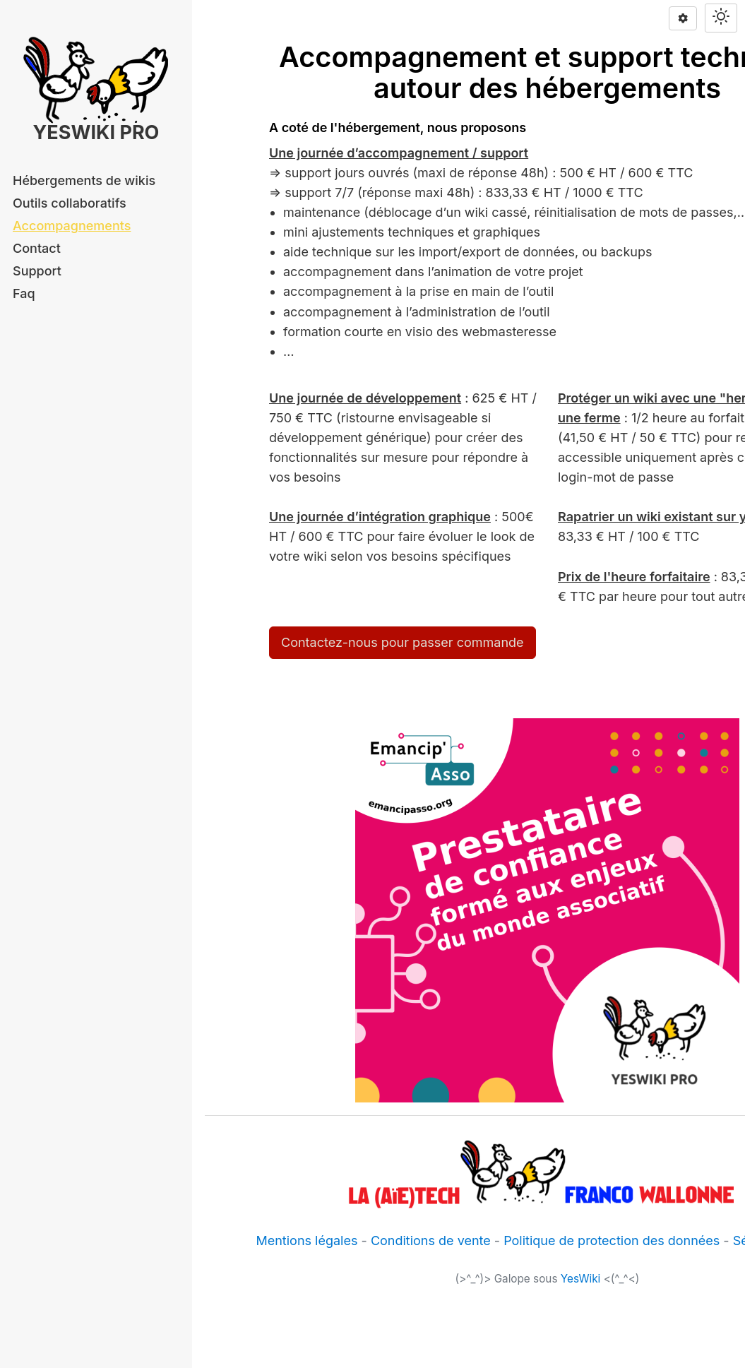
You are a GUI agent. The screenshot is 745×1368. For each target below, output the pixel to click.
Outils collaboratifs (69, 203)
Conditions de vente (431, 1240)
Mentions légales (306, 1240)
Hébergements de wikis (84, 180)
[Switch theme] (721, 18)
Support (37, 270)
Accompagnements (72, 225)
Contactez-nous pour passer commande (402, 642)
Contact (37, 248)
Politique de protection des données (611, 1240)
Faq (24, 293)
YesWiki (581, 1278)
